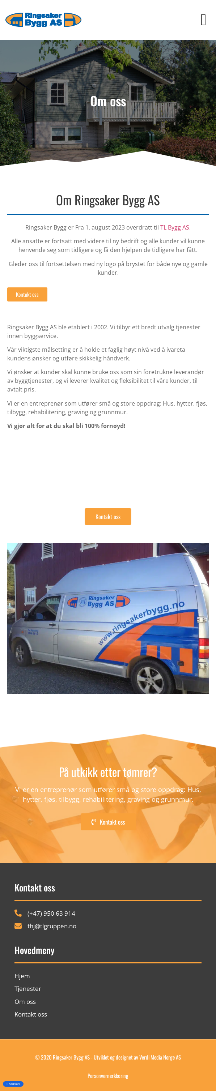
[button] (203, 20)
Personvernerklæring (108, 1075)
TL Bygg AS (174, 227)
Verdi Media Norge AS (160, 1057)
